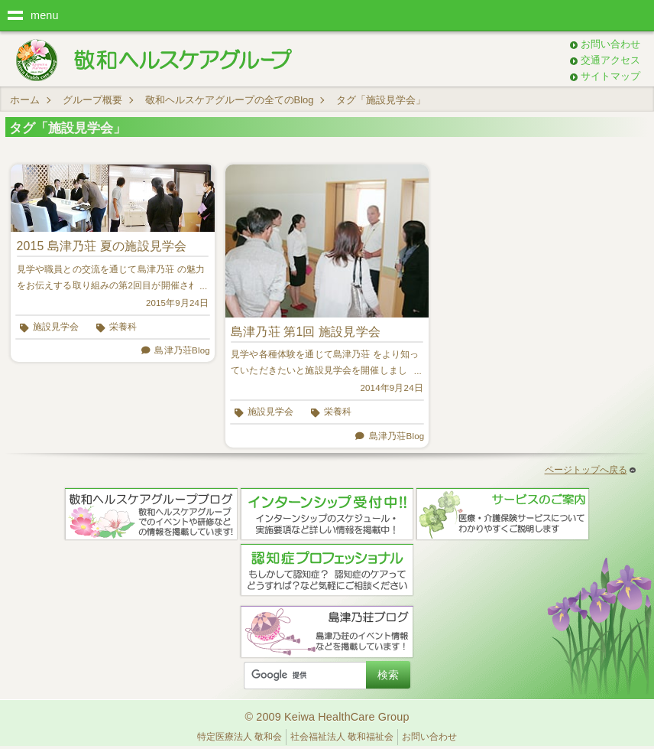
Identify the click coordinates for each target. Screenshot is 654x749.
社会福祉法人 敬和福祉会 (341, 736)
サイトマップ (610, 76)
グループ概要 (92, 100)
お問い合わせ (610, 44)
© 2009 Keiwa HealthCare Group (326, 717)
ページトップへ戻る (590, 469)
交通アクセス (610, 60)
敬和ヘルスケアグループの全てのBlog (229, 100)
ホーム (25, 100)
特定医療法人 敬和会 (239, 736)
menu (45, 15)
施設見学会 (56, 326)
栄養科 (123, 326)
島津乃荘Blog (181, 350)
